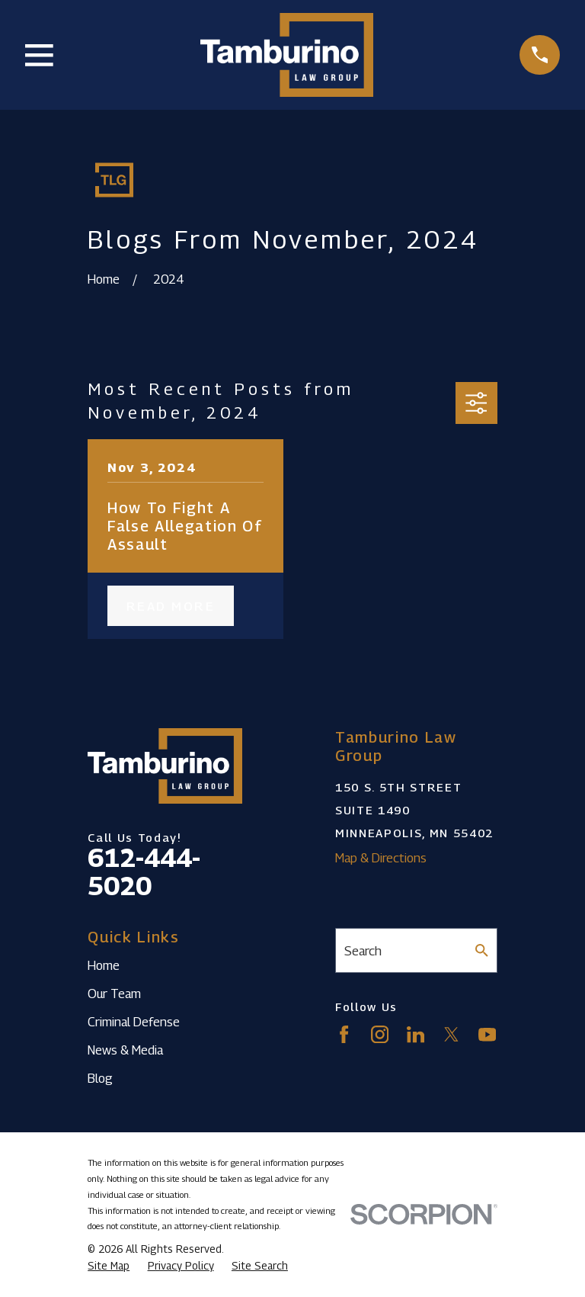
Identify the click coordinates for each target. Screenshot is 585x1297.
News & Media (125, 1050)
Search (363, 950)
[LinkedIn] (415, 1034)
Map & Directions (381, 857)
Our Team (114, 993)
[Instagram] (379, 1034)
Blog (100, 1078)
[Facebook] (344, 1034)
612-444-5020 (144, 872)
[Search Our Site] (481, 950)
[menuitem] (108, 1266)
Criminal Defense (134, 1021)
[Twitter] (451, 1034)
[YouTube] (487, 1034)
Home (104, 965)
